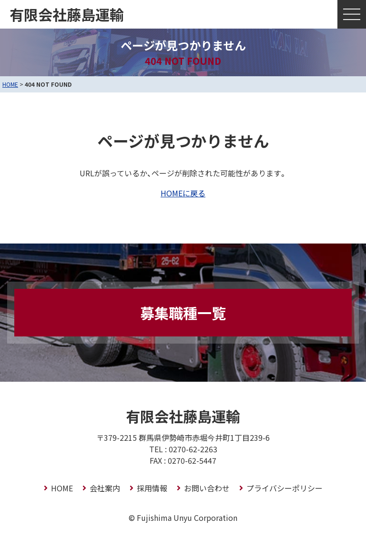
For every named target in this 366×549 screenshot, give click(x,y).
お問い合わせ (207, 488)
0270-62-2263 (193, 449)
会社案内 (105, 488)
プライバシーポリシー (284, 488)
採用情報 (152, 488)
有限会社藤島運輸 (67, 14)
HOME (10, 84)
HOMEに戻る (183, 193)
